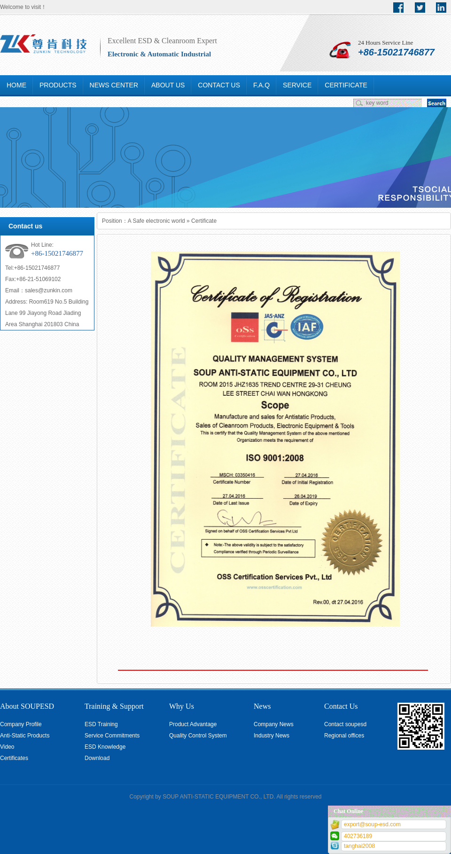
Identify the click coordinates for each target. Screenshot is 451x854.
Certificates (14, 758)
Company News (274, 724)
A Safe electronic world (156, 221)
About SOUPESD (27, 706)
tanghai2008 (359, 846)
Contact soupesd (345, 724)
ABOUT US (168, 85)
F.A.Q (261, 85)
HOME (16, 85)
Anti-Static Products (24, 735)
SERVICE (297, 85)
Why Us (181, 706)
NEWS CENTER (114, 85)
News (262, 706)
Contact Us (341, 706)
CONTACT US (219, 85)
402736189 (358, 836)
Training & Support (114, 706)
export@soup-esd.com (372, 824)
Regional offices (344, 735)
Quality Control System (198, 735)
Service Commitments (112, 735)
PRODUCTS (58, 85)
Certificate (204, 221)
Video (7, 747)
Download (97, 758)
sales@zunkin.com (48, 290)
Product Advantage (193, 724)
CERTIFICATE (346, 85)
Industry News (271, 735)
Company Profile (21, 724)
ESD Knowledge (105, 747)
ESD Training (101, 724)
